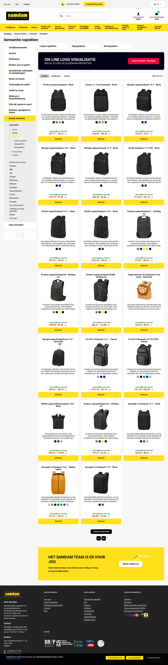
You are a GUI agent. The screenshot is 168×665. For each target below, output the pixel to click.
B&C (11, 169)
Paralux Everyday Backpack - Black (58, 85)
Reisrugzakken (19, 147)
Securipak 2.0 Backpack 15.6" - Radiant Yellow (58, 468)
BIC (11, 173)
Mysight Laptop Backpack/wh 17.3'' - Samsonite (58, 340)
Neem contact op (130, 564)
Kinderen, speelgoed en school (20, 111)
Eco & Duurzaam (17, 205)
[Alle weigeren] (134, 658)
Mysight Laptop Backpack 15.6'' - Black (58, 148)
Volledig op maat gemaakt (17, 210)
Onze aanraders (16, 225)
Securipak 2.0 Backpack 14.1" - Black (144, 404)
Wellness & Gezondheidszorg (17, 97)
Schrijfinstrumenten (18, 47)
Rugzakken (16, 136)
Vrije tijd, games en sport (20, 104)
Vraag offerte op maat (94, 4)
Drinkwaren (14, 59)
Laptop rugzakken (20, 141)
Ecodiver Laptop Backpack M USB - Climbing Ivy (101, 276)
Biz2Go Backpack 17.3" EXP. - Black (144, 148)
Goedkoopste (55, 76)
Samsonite (14, 125)
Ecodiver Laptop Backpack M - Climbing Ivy (58, 276)
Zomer (12, 194)
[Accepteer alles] (115, 658)
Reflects (13, 184)
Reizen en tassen (17, 79)
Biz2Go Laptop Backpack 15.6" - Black (101, 211)
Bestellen (58, 139)
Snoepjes (13, 187)
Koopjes (13, 202)
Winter (12, 215)
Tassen (14, 130)
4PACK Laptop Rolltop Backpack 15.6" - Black (58, 405)
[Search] (61, 16)
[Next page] (98, 538)
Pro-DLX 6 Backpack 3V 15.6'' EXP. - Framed (144, 340)
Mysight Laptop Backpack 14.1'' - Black (144, 85)
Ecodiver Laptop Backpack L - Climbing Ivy (144, 212)
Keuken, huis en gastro (19, 65)
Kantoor (12, 53)
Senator (13, 166)
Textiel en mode (16, 90)
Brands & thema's (17, 118)
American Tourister (18, 162)
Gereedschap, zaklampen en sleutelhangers (20, 71)
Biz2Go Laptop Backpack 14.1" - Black (58, 211)
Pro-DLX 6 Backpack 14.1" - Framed (101, 339)
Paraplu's (15, 155)
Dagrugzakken (19, 144)
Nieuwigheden (16, 191)
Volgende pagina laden (101, 531)
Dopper (13, 177)
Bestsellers (14, 198)
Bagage (15, 133)
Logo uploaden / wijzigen (143, 61)
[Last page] (103, 538)
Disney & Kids (17, 152)
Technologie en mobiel (19, 84)
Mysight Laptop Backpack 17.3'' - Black (101, 148)
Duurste (67, 76)
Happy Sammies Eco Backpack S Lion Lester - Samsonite (144, 276)
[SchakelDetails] (153, 658)
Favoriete (44, 76)
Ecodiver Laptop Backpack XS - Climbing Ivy (101, 405)
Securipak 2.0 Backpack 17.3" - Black (101, 467)
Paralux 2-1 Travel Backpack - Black (101, 85)
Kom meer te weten (13, 659)
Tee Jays (13, 218)
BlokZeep (14, 180)
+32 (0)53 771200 (72, 4)
